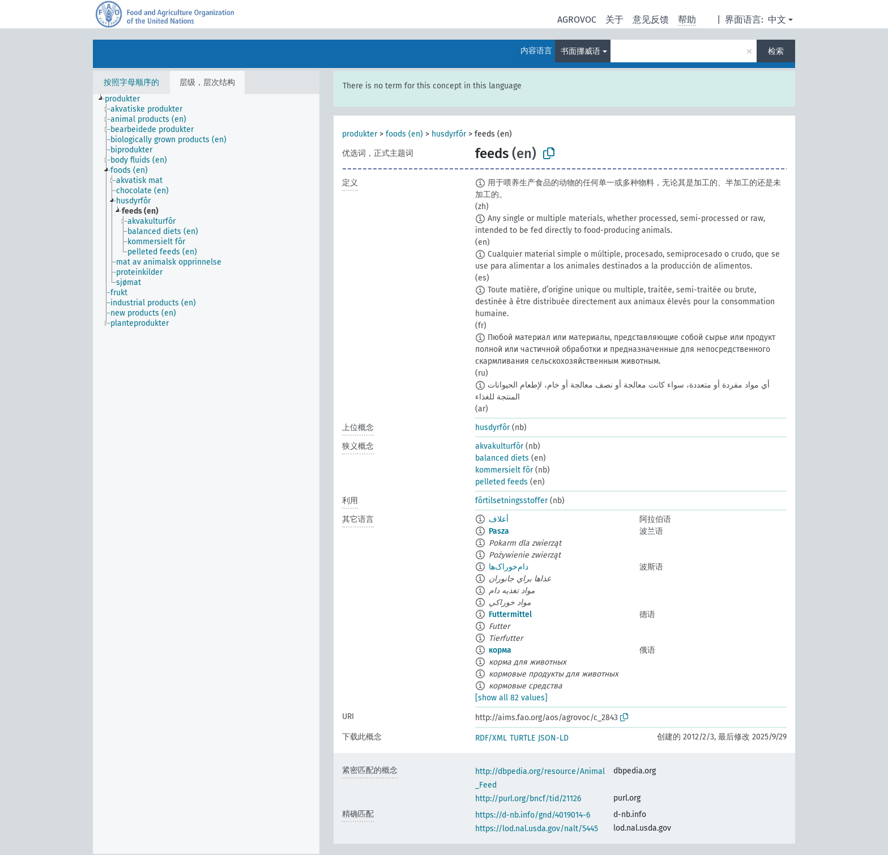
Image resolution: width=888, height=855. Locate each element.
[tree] (206, 474)
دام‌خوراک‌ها (508, 567)
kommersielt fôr (504, 470)
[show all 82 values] (511, 698)
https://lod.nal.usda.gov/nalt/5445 (536, 828)
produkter (359, 134)
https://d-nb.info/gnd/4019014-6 (532, 815)
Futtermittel (510, 614)
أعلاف (499, 519)
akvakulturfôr (499, 446)
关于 (614, 19)
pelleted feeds (501, 482)
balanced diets (502, 458)
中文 (777, 19)
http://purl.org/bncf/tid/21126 (528, 798)
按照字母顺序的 (131, 82)
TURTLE (522, 738)
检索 (776, 51)
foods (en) (404, 134)
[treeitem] (127, 99)
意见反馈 (651, 19)
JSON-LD (553, 738)
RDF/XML (491, 738)
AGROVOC (576, 19)
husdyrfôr (449, 134)
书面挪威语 (580, 51)
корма (500, 650)
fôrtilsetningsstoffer (511, 500)
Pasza (499, 531)
